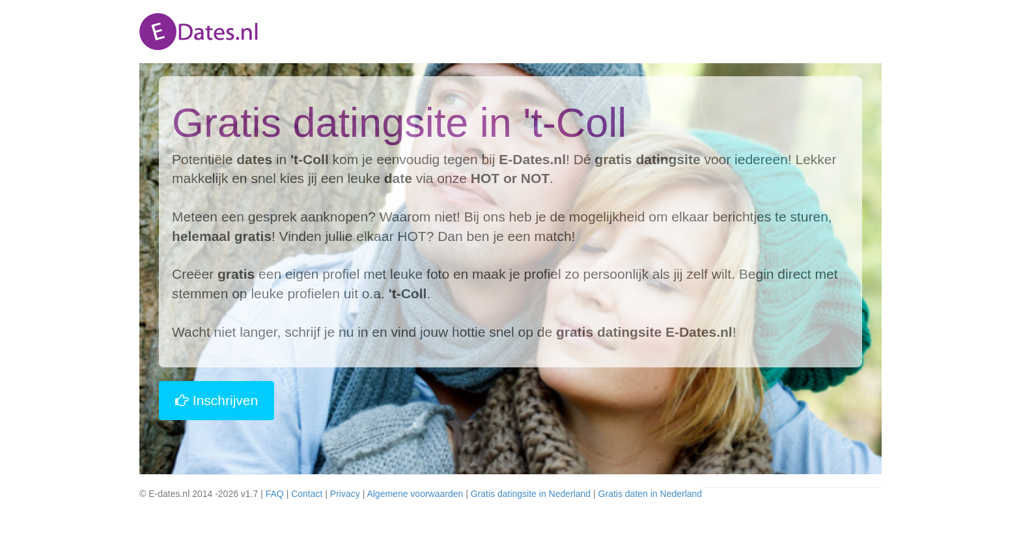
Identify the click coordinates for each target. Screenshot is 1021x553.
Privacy (345, 494)
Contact (306, 494)
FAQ (275, 494)
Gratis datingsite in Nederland (531, 494)
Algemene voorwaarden (415, 494)
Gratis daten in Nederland (650, 494)
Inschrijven (216, 400)
